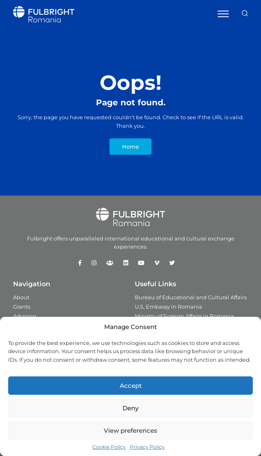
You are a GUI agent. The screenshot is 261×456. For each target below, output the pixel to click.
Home (130, 146)
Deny (130, 408)
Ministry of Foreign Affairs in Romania (184, 316)
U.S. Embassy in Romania (168, 306)
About (21, 297)
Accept (131, 385)
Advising (24, 316)
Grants (21, 306)
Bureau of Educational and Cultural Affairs (191, 297)
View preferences (130, 430)
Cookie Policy (109, 447)
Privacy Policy (147, 447)
